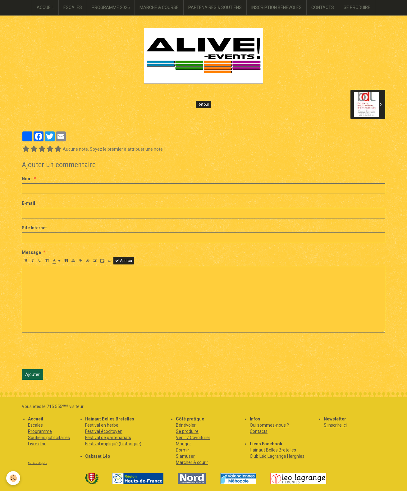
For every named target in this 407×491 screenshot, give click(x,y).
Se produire (187, 431)
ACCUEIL (45, 7)
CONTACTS (322, 7)
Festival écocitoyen (103, 431)
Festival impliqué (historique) (113, 443)
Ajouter (32, 374)
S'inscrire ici (335, 425)
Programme (40, 431)
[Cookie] (13, 478)
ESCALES (72, 7)
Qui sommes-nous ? (269, 425)
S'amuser (185, 456)
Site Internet (34, 227)
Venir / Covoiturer (193, 437)
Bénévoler (186, 425)
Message (31, 252)
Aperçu (123, 261)
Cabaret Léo (97, 456)
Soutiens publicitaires (49, 437)
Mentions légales (37, 463)
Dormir (182, 449)
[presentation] (69, 351)
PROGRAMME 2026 (111, 7)
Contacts (259, 431)
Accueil (35, 418)
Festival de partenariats (108, 437)
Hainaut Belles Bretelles (273, 449)
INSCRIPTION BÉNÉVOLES (276, 7)
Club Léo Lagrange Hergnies (277, 456)
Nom (27, 178)
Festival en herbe (101, 425)
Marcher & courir (192, 462)
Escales (35, 425)
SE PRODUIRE (357, 7)
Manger (183, 443)
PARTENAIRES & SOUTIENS (215, 7)
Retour (203, 104)
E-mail (28, 203)
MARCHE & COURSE (159, 7)
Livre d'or (37, 443)
